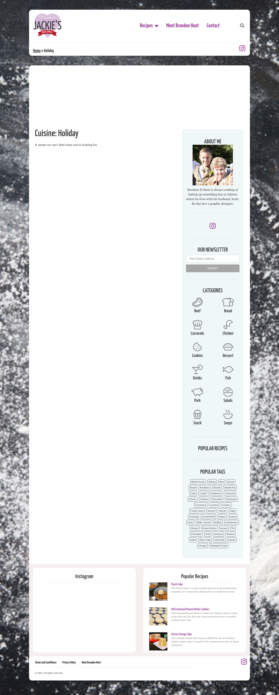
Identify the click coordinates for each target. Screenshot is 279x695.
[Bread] (228, 302)
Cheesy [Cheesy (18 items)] (192, 499)
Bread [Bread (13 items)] (193, 487)
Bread (228, 311)
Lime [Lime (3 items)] (190, 522)
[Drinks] (197, 369)
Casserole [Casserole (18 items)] (230, 493)
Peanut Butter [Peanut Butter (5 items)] (209, 528)
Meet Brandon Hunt (182, 25)
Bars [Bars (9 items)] (222, 481)
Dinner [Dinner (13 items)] (222, 510)
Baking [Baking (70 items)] (212, 481)
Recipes (149, 26)
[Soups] (228, 414)
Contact (213, 25)
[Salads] (228, 391)
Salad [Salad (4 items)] (193, 539)
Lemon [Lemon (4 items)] (232, 516)
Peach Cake (177, 584)
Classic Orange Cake (181, 634)
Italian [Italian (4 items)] (221, 516)
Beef (197, 311)
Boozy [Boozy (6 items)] (231, 481)
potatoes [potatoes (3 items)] (218, 533)
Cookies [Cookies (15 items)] (226, 504)
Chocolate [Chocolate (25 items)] (217, 499)
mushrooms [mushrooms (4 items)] (232, 522)
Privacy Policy (69, 662)
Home (37, 51)
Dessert (228, 355)
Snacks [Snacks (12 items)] (231, 539)
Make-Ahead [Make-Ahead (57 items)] (203, 522)
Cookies (197, 355)
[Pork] (197, 391)
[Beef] (197, 302)
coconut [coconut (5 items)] (214, 504)
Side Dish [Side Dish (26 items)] (219, 539)
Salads (228, 400)
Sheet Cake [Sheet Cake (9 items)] (205, 539)
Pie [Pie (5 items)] (233, 528)
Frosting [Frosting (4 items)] (193, 516)
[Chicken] (228, 324)
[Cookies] (197, 347)
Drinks (197, 378)
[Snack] (197, 414)
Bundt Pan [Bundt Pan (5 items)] (230, 487)
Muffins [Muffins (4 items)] (218, 522)
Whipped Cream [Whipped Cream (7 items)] (218, 545)
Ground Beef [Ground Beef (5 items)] (208, 516)
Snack (197, 423)
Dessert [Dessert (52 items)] (211, 510)
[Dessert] (228, 347)
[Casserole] (197, 324)
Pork (197, 400)
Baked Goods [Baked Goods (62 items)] (198, 481)
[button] (242, 26)
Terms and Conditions (45, 662)
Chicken (228, 333)
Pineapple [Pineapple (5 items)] (196, 533)
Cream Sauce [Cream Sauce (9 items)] (197, 510)
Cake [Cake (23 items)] (193, 493)
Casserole (197, 333)
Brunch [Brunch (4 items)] (217, 487)
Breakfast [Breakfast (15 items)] (204, 487)
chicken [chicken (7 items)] (204, 499)
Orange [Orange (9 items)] (194, 528)
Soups (228, 423)
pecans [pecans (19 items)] (224, 528)
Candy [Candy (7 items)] (202, 493)
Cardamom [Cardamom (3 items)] (215, 493)
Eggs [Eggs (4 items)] (232, 510)
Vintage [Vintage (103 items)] (202, 545)
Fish (228, 378)
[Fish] (228, 369)
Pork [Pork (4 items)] (207, 533)
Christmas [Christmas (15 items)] (231, 499)
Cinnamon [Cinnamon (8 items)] (200, 504)
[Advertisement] (139, 94)
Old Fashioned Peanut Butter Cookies (190, 609)
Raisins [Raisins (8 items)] (230, 533)
